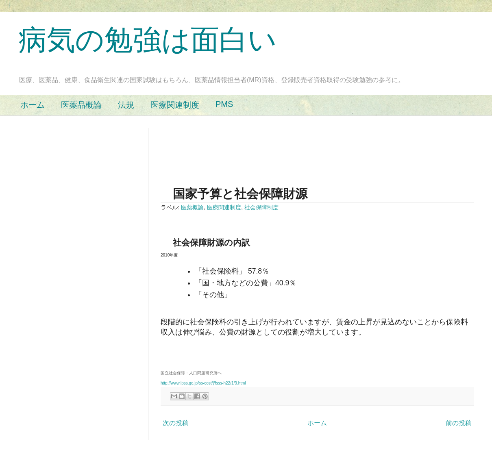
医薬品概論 (81, 104)
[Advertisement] (309, 146)
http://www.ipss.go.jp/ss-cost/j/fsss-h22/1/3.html (203, 383)
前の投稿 (459, 422)
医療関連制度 (174, 104)
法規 (126, 104)
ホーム (32, 104)
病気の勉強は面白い (147, 40)
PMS (224, 104)
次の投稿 (176, 422)
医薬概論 (192, 207)
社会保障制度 (261, 207)
